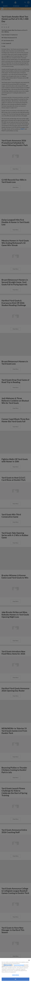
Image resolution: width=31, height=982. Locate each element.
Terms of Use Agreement (19, 965)
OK (15, 979)
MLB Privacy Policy (8, 965)
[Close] (29, 960)
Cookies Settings (15, 974)
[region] (15, 970)
